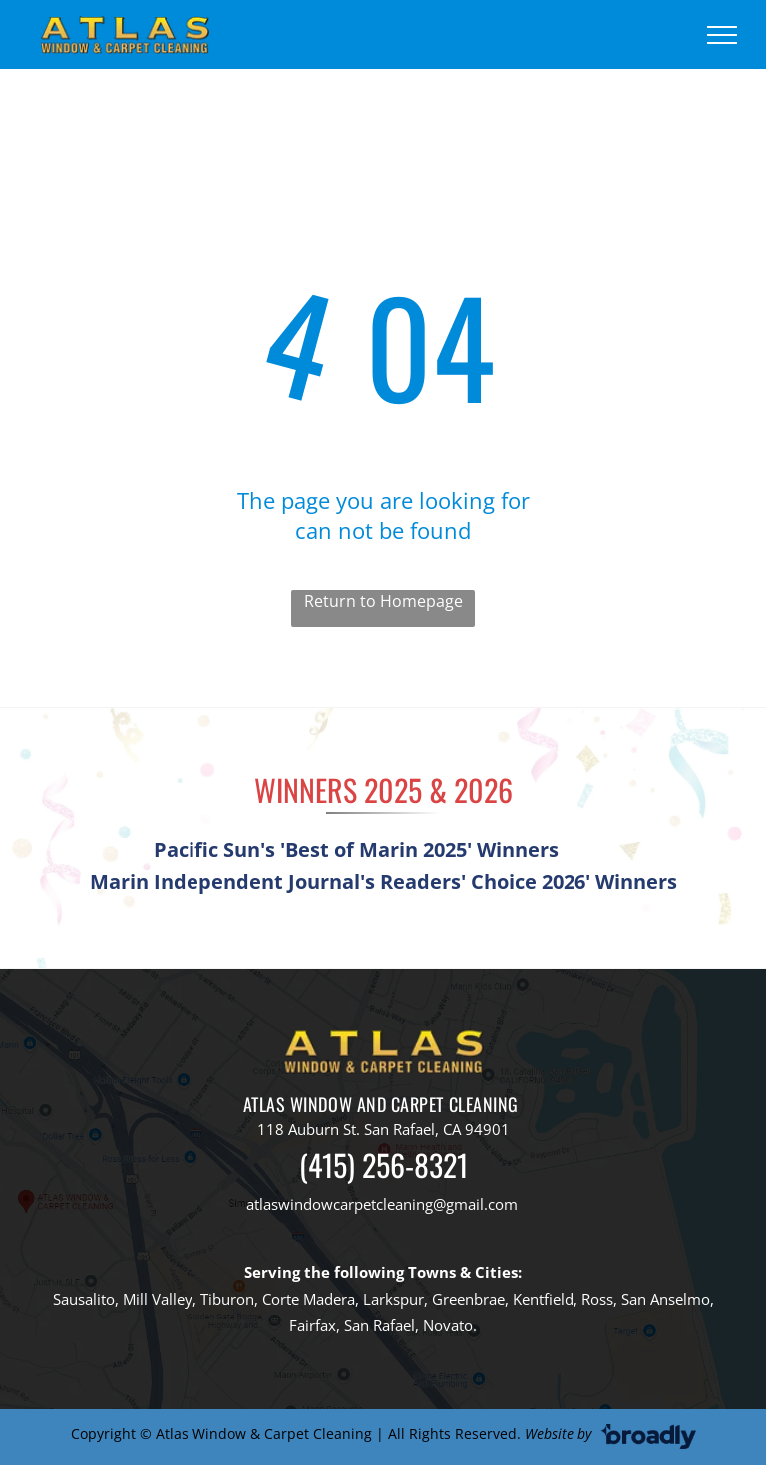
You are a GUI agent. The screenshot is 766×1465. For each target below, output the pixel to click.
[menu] (722, 35)
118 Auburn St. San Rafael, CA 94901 (383, 1129)
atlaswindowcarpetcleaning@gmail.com (382, 1204)
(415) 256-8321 (383, 1164)
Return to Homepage (383, 601)
